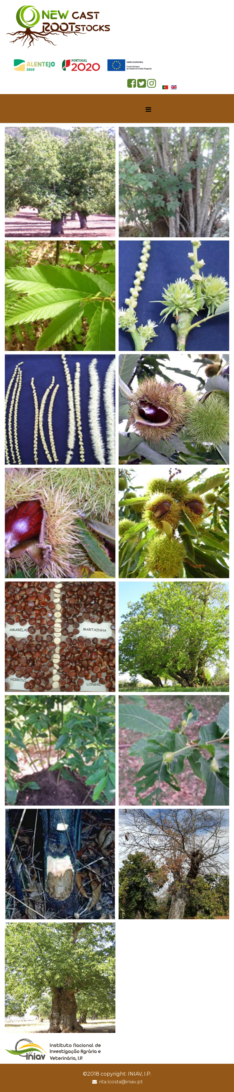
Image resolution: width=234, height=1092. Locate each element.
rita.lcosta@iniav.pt (121, 1082)
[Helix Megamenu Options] (148, 110)
